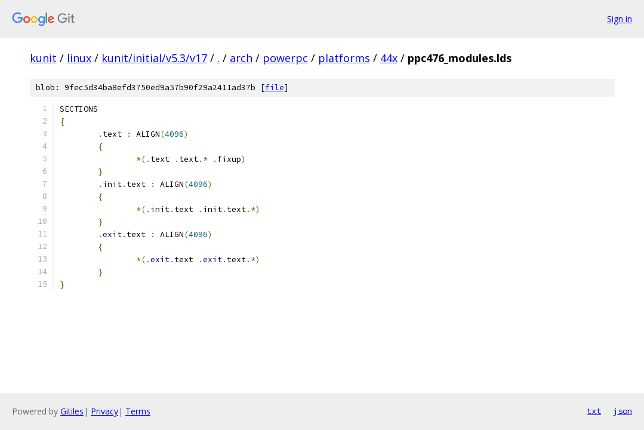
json (622, 411)
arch (241, 58)
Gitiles (72, 411)
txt (594, 411)
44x (389, 58)
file (274, 87)
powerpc (285, 58)
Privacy (104, 411)
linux (79, 58)
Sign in (619, 18)
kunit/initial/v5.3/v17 (154, 58)
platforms (344, 58)
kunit (43, 58)
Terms (137, 411)
